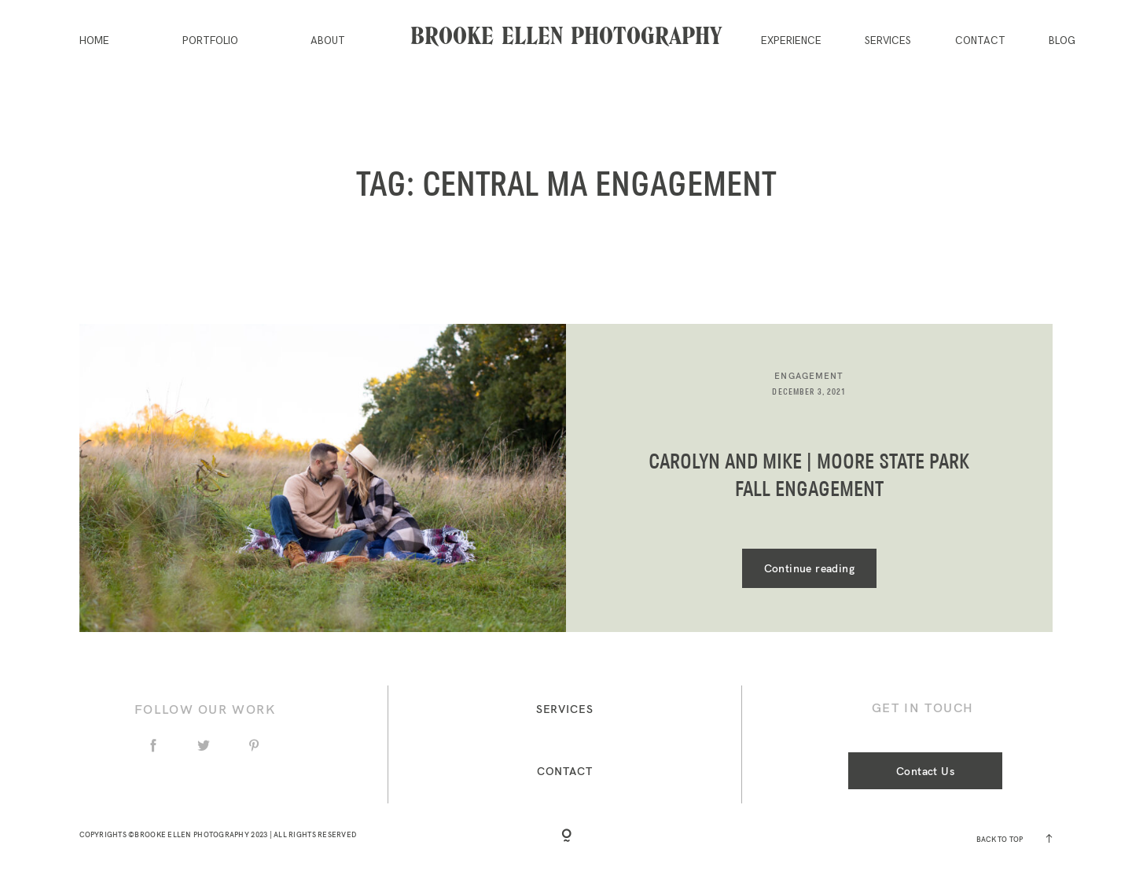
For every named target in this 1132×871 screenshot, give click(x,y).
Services (888, 41)
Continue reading (809, 568)
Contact (980, 41)
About (328, 41)
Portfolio (210, 41)
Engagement (808, 375)
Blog (1062, 41)
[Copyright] (566, 837)
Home (94, 41)
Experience (791, 41)
